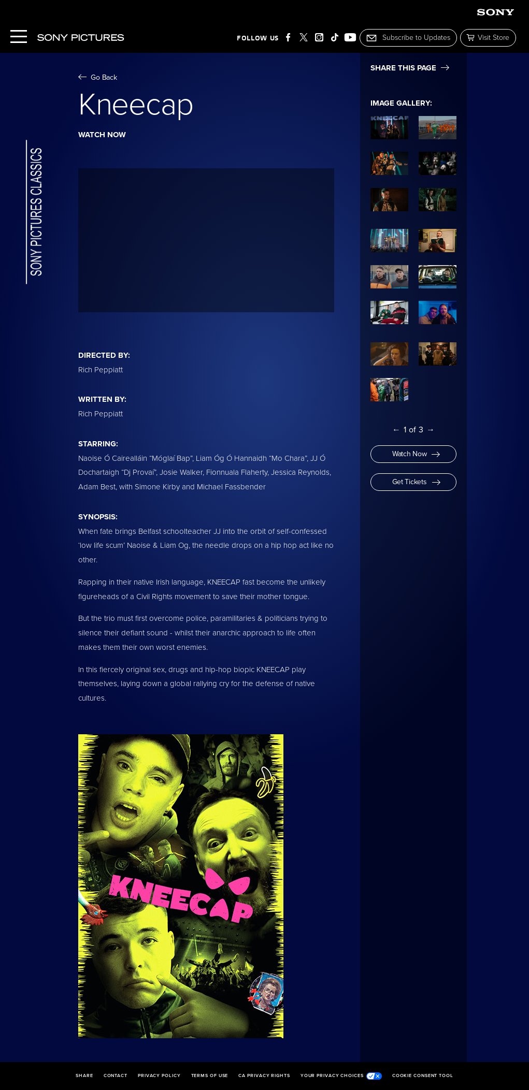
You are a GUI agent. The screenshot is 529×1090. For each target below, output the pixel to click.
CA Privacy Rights (264, 1076)
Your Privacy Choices (341, 1076)
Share (84, 1076)
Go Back (97, 77)
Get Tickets (416, 481)
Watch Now (416, 453)
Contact (115, 1076)
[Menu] (18, 37)
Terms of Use (209, 1076)
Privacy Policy (159, 1076)
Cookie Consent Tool (422, 1076)
